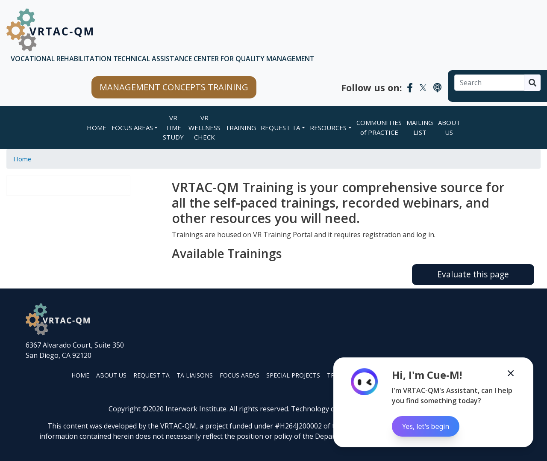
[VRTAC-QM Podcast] (437, 87)
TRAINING (240, 127)
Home (96, 127)
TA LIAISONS (194, 375)
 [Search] (532, 82)
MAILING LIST (419, 127)
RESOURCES (328, 127)
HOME (80, 375)
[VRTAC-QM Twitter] (423, 87)
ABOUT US (449, 127)
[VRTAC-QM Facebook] (410, 87)
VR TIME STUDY (173, 127)
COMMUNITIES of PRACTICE (379, 127)
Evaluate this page (473, 274)
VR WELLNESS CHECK (204, 127)
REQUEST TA (280, 127)
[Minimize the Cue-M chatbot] (511, 373)
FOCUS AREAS (132, 127)
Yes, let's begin (425, 426)
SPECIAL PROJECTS (293, 375)
